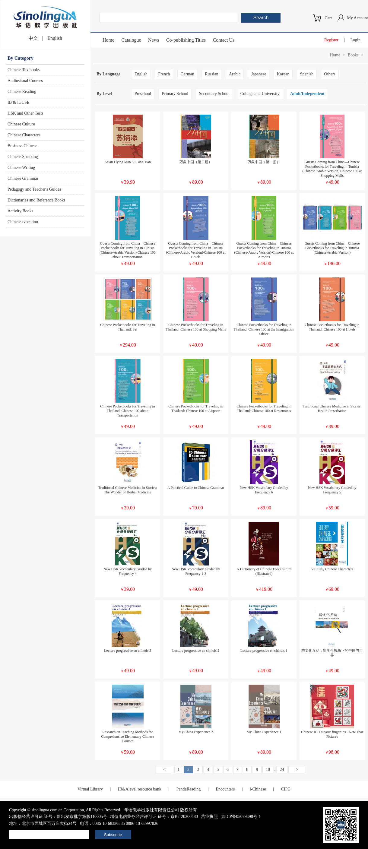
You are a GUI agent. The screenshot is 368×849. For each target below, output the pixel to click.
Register (331, 40)
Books (353, 55)
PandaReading (188, 789)
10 (268, 769)
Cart (328, 18)
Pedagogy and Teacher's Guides (34, 189)
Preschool (143, 93)
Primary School (175, 93)
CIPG (285, 789)
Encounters (225, 789)
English (54, 38)
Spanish (306, 74)
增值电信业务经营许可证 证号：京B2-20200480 (154, 816)
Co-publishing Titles (186, 40)
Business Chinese (22, 146)
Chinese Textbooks (24, 70)
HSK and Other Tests (25, 113)
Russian (211, 74)
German (187, 74)
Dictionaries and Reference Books (36, 200)
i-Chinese (258, 789)
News (153, 40)
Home (108, 40)
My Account (357, 18)
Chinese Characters (24, 135)
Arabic (234, 74)
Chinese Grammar (23, 178)
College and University (260, 93)
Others (329, 74)
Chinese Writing (21, 167)
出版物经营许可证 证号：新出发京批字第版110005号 (58, 816)
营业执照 (209, 816)
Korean (283, 74)
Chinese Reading (22, 91)
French (164, 74)
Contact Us (224, 40)
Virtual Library (90, 789)
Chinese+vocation (23, 222)
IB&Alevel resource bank (139, 789)
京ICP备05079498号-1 (241, 816)
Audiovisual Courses (25, 80)
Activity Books (20, 211)
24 (282, 769)
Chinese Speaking (23, 156)
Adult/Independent (307, 93)
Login (355, 40)
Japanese (258, 74)
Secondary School (214, 93)
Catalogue (131, 40)
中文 (33, 38)
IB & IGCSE (18, 102)
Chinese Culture (21, 124)
